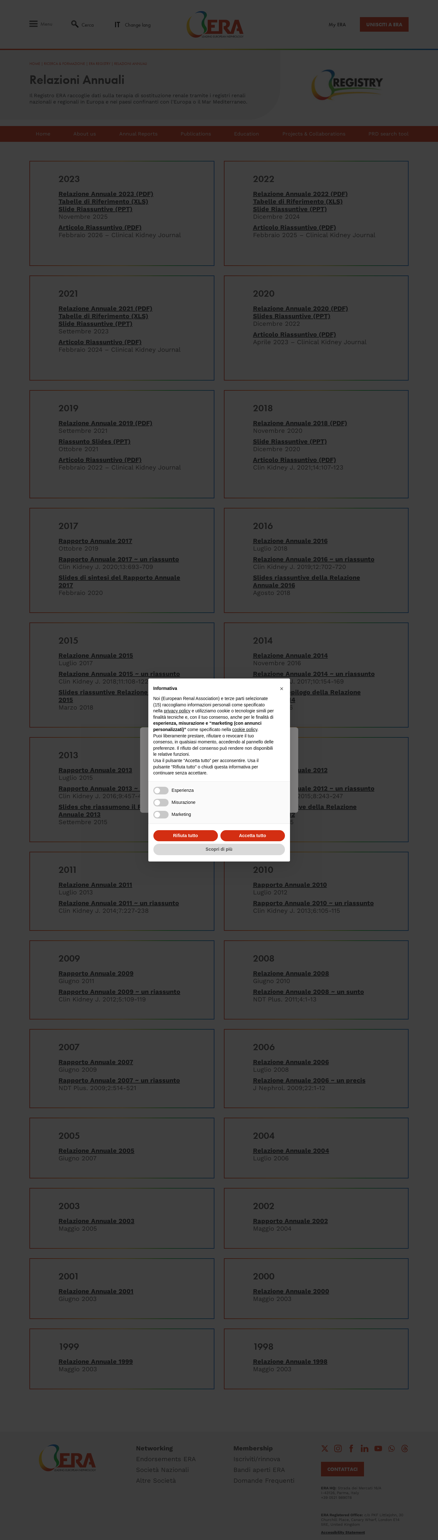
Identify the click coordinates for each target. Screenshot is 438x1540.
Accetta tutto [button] (252, 835)
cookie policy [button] (244, 729)
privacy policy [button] (177, 710)
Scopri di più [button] (219, 849)
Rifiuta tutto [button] (185, 835)
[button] (282, 689)
